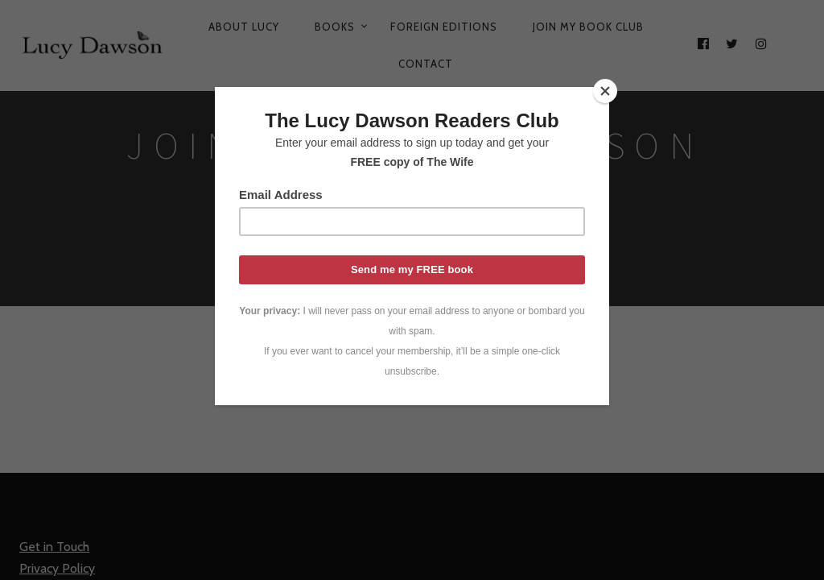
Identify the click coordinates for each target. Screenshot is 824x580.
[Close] (605, 91)
